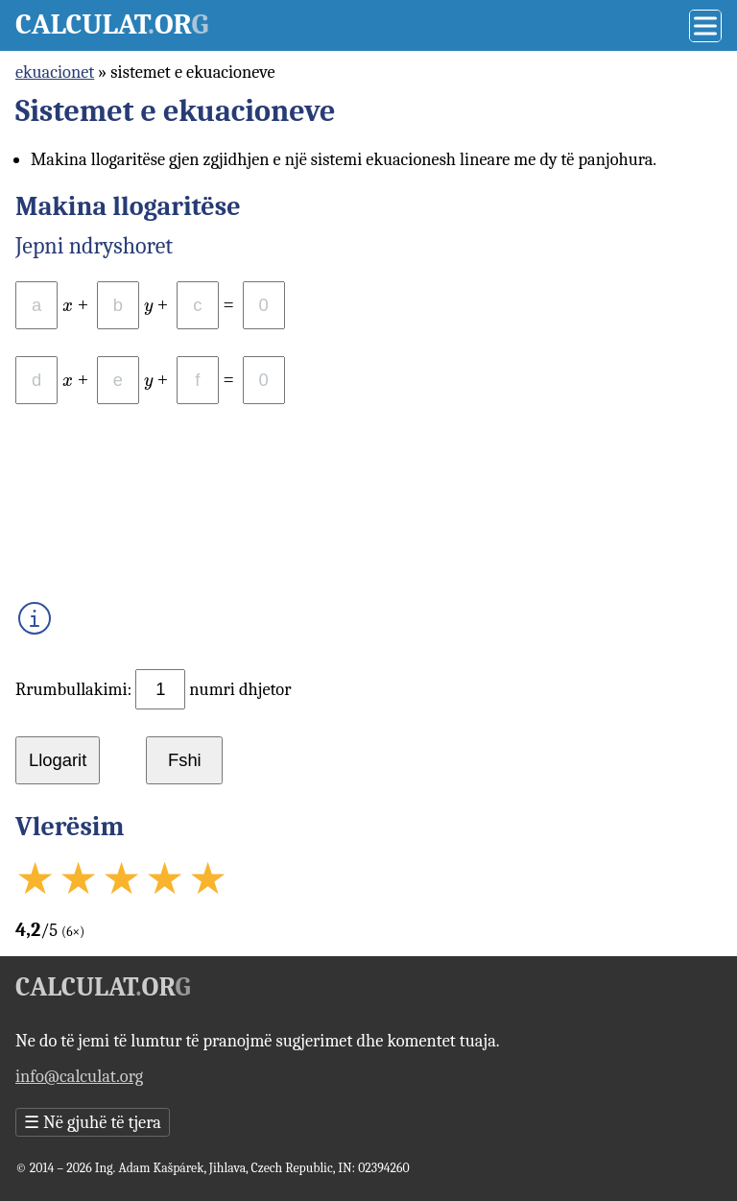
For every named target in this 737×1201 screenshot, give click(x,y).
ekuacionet (54, 72)
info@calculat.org (79, 1076)
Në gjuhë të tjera (92, 1122)
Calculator (111, 24)
